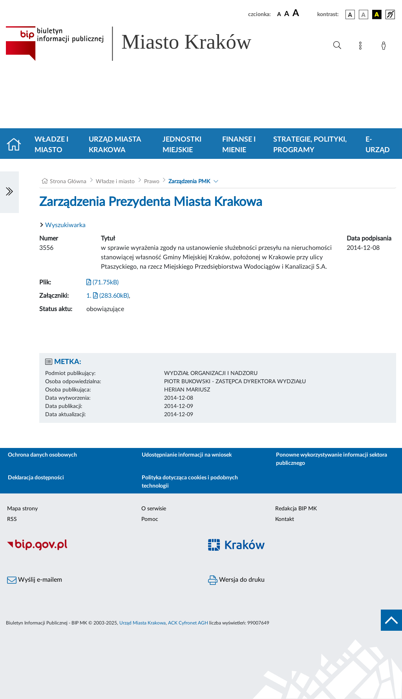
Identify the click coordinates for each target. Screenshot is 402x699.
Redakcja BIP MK (296, 509)
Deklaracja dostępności (36, 478)
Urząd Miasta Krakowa (115, 145)
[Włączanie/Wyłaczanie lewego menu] (9, 192)
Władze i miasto (51, 145)
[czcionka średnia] (286, 14)
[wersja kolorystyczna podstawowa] (350, 14)
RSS (12, 519)
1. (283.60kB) (107, 296)
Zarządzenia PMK (189, 181)
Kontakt (284, 519)
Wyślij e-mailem (34, 580)
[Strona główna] (17, 145)
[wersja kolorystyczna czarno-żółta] (377, 14)
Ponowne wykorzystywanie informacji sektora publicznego (331, 459)
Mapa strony (22, 509)
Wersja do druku (236, 580)
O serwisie (153, 509)
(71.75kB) (102, 282)
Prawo (151, 181)
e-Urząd (377, 145)
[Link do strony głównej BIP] (140, 43)
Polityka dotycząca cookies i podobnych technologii (190, 482)
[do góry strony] (391, 620)
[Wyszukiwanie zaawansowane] (337, 45)
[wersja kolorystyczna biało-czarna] (363, 14)
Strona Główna (68, 181)
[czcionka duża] (304, 13)
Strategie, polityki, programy (310, 145)
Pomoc (149, 519)
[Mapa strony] (362, 47)
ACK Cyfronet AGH (188, 623)
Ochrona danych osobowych (42, 455)
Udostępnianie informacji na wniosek (187, 455)
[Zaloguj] (385, 47)
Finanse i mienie (239, 145)
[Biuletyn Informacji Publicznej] (100, 549)
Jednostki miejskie (182, 145)
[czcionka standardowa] (279, 14)
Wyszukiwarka (65, 225)
